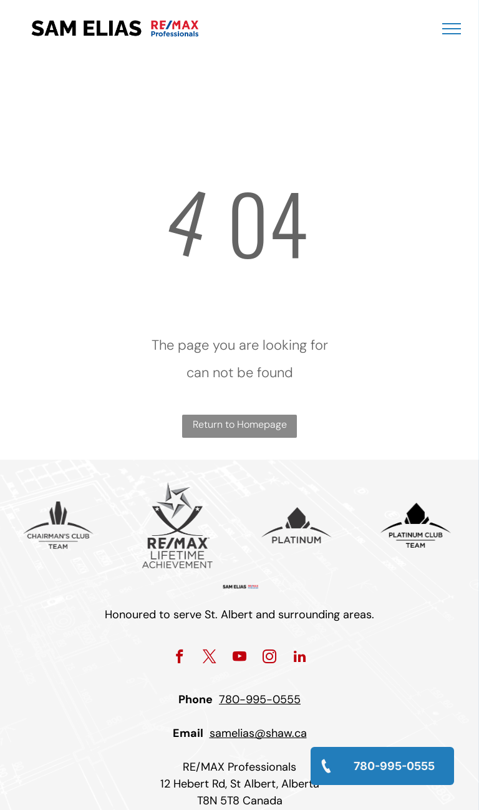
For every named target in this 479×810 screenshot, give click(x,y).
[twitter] (210, 658)
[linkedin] (299, 658)
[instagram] (269, 658)
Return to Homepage (240, 424)
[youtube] (240, 658)
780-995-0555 (260, 699)
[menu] (451, 28)
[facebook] (180, 658)
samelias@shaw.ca (258, 733)
